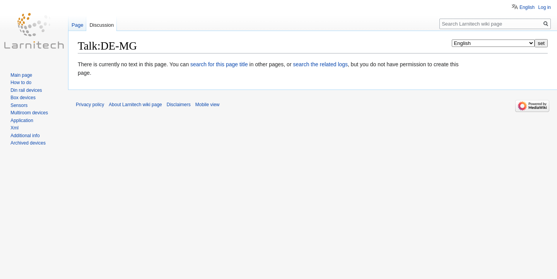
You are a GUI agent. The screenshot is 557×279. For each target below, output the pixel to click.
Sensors (18, 105)
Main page (21, 75)
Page (77, 25)
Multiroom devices (29, 112)
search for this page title (219, 64)
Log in (544, 7)
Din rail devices (26, 90)
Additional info (24, 135)
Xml (14, 128)
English (527, 7)
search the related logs (320, 64)
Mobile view (207, 104)
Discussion (101, 25)
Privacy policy (90, 104)
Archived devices (28, 143)
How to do (20, 82)
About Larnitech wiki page (135, 104)
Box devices (23, 97)
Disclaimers (179, 104)
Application (21, 120)
